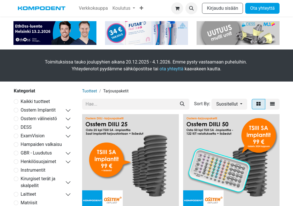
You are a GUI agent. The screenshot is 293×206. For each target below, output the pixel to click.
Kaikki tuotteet (35, 101)
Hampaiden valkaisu (41, 144)
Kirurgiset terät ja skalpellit (38, 182)
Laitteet (28, 194)
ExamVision (33, 135)
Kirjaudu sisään (222, 8)
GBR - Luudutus (36, 153)
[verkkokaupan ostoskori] (177, 8)
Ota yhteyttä (262, 8)
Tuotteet (89, 91)
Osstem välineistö (39, 118)
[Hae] (182, 104)
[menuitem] (93, 8)
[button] (191, 8)
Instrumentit (33, 170)
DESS (26, 127)
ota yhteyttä (171, 69)
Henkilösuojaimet (38, 161)
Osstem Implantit (38, 110)
